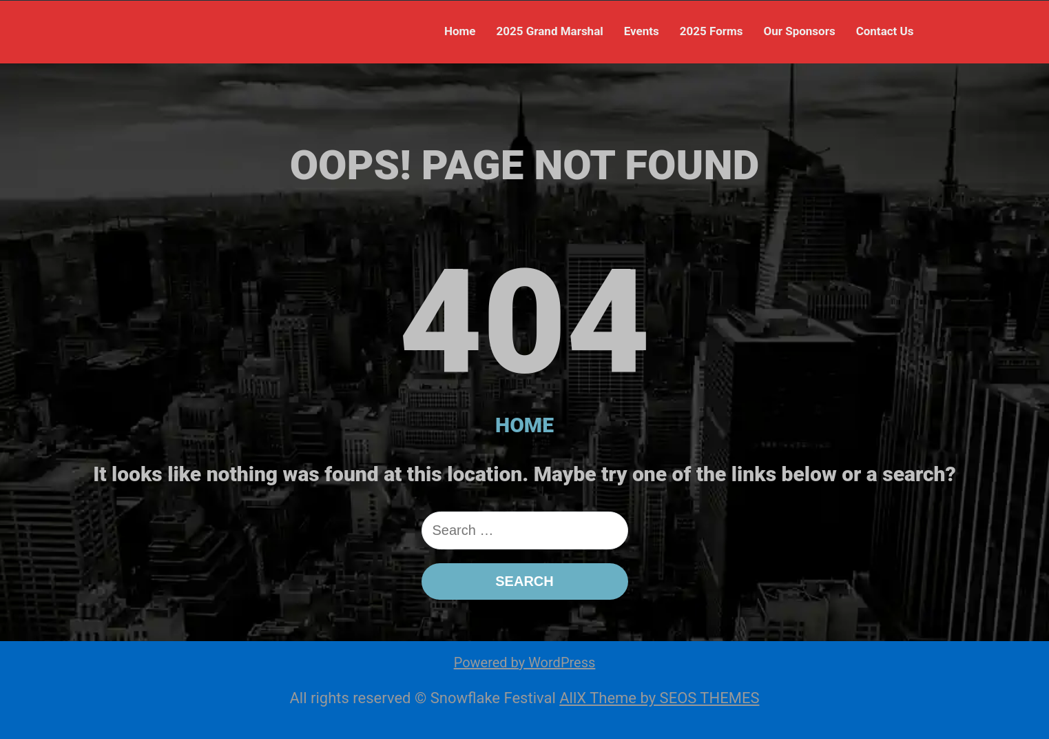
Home (460, 31)
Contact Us (885, 31)
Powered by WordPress (525, 662)
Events (641, 31)
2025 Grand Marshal (549, 31)
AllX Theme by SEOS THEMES (659, 698)
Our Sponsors (799, 31)
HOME (524, 425)
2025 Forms (711, 31)
